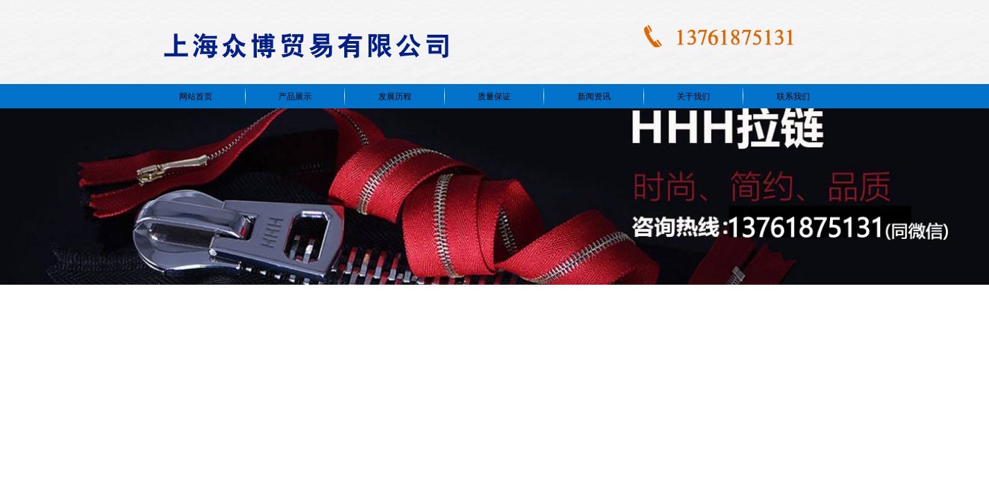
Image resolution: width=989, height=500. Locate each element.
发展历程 (395, 96)
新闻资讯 (594, 96)
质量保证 (494, 96)
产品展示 (295, 96)
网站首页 (195, 96)
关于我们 (693, 96)
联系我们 (793, 96)
